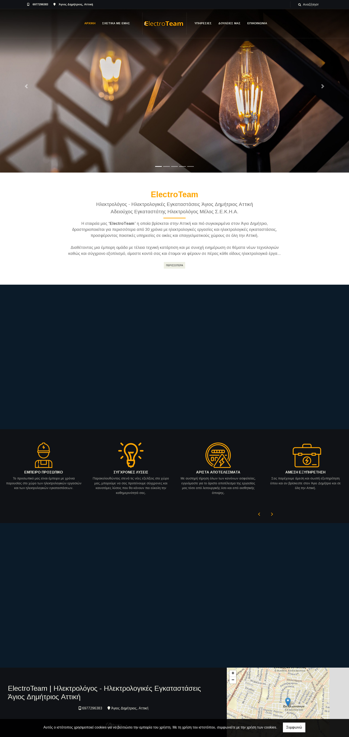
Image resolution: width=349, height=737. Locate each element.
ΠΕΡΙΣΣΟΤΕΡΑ (174, 265)
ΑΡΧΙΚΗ (89, 23)
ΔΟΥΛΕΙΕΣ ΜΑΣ (229, 23)
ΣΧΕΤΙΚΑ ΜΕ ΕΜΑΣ (116, 23)
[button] (26, 86)
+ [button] (232, 665)
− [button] (232, 672)
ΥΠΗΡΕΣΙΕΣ (203, 23)
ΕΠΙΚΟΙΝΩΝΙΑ (257, 23)
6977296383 (40, 4)
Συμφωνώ (294, 727)
